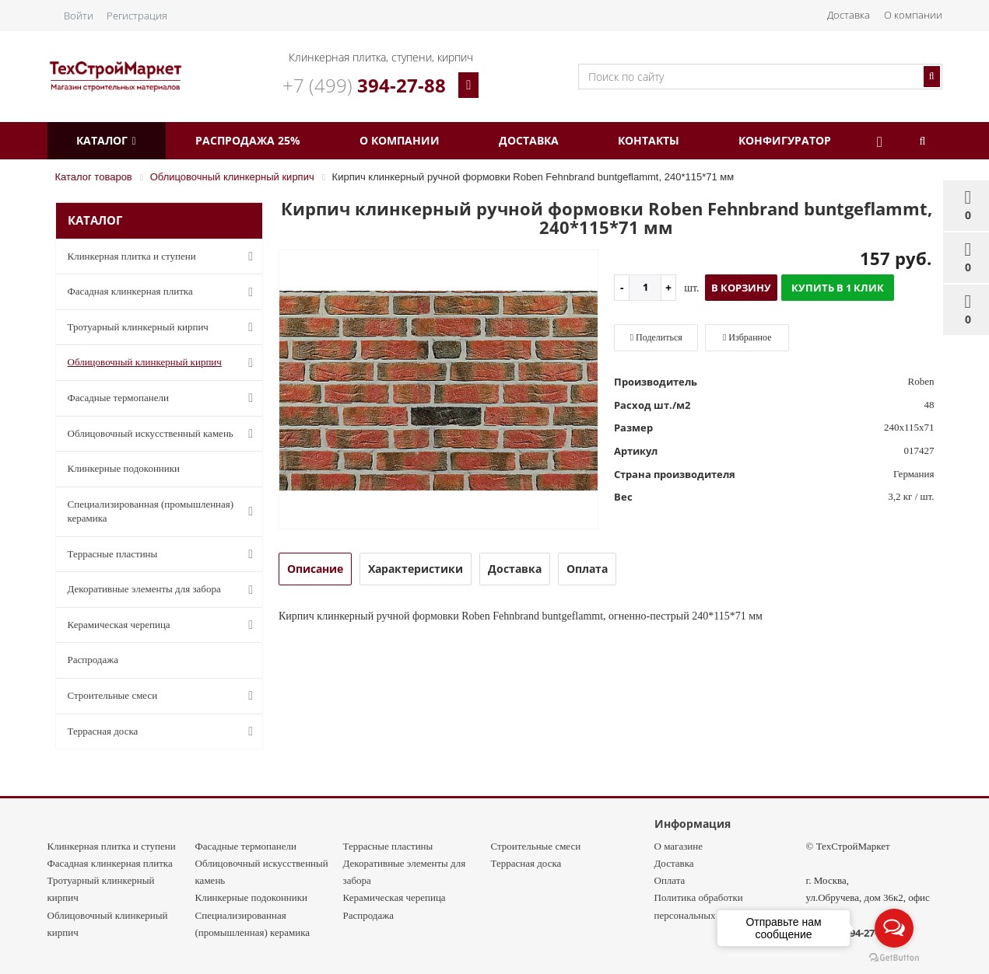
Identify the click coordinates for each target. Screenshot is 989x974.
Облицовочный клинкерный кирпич (164, 363)
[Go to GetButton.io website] (894, 958)
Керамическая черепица (164, 625)
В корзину (741, 288)
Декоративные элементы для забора (164, 590)
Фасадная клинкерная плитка (164, 292)
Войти (78, 16)
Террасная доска (164, 731)
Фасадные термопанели (164, 398)
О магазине (678, 846)
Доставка (848, 15)
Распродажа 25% (257, 140)
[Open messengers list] (894, 928)
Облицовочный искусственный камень (164, 434)
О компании (913, 15)
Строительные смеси (164, 695)
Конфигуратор (823, 140)
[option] (438, 390)
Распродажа (93, 659)
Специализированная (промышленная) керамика (164, 511)
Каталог (109, 140)
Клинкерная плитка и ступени (164, 256)
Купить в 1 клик (837, 288)
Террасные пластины (164, 554)
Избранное (747, 337)
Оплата (670, 880)
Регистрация (137, 16)
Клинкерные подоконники (124, 468)
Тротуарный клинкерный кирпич (164, 327)
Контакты (679, 140)
